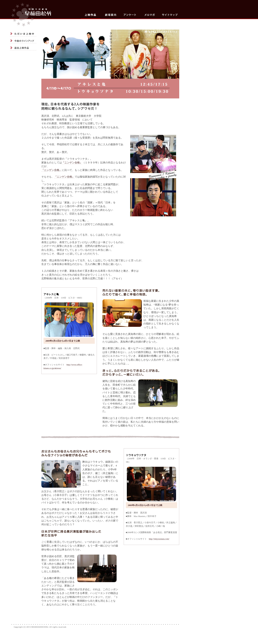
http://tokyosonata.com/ (159, 539)
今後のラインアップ (23, 40)
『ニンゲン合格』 (72, 162)
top (30, 13)
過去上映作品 (23, 47)
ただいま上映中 (23, 33)
